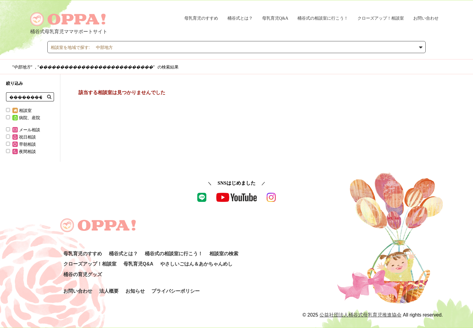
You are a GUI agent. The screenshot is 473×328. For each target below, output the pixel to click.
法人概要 (109, 291)
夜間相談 (21, 151)
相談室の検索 (223, 253)
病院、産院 (23, 117)
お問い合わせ (426, 18)
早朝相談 (21, 144)
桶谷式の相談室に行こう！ (322, 18)
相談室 (19, 110)
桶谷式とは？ (240, 18)
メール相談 (23, 129)
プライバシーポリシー (175, 291)
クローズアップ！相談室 (380, 18)
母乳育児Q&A (275, 18)
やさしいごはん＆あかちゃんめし (196, 263)
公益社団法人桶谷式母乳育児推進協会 (360, 314)
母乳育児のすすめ (201, 18)
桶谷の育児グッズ (82, 274)
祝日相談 (21, 137)
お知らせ (135, 291)
